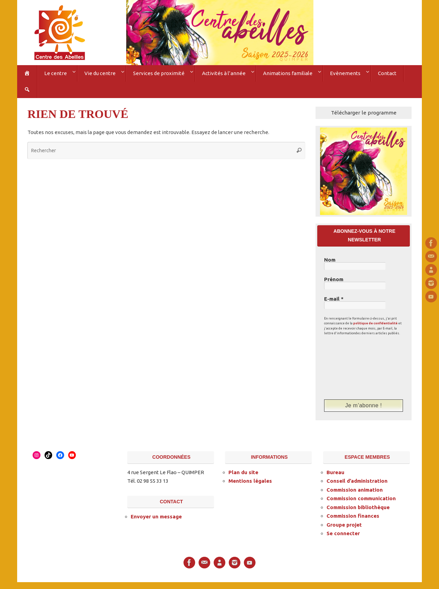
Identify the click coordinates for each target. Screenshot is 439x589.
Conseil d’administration (357, 481)
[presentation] (352, 367)
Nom (329, 259)
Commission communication (361, 498)
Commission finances (353, 516)
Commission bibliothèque (358, 507)
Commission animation (355, 490)
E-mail (334, 299)
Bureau (335, 472)
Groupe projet (344, 525)
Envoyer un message (156, 516)
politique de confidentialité (375, 323)
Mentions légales (250, 481)
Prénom (333, 279)
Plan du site (243, 472)
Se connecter (343, 533)
